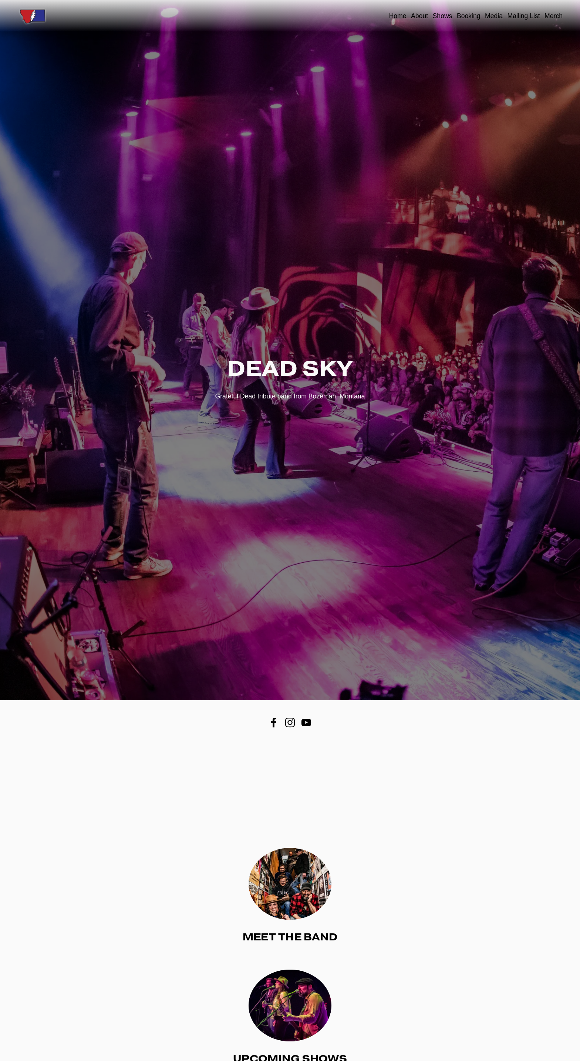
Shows (442, 16)
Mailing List (524, 16)
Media (494, 16)
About (419, 16)
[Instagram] (290, 722)
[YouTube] (306, 722)
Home (398, 16)
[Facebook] (274, 722)
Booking (468, 16)
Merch (553, 16)
